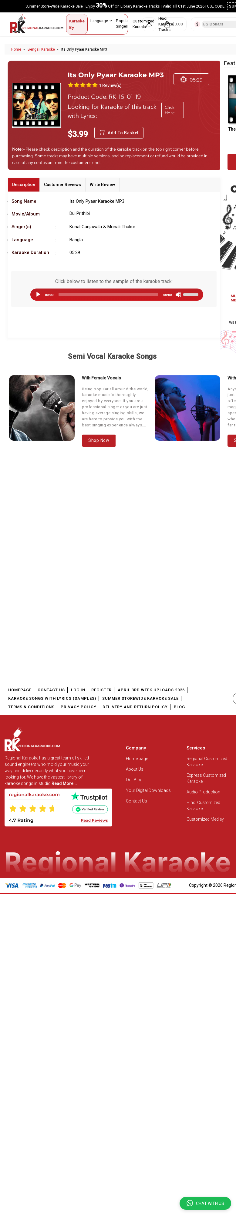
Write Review (102, 184)
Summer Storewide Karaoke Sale (140, 698)
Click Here (170, 110)
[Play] (38, 295)
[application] (113, 295)
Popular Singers (125, 23)
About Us (134, 769)
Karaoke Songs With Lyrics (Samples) (52, 698)
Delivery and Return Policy (135, 707)
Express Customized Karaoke (206, 778)
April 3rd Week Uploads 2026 (151, 690)
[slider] (109, 294)
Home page (137, 758)
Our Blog (134, 779)
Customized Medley (206, 819)
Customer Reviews (62, 184)
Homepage (20, 690)
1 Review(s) (110, 85)
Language (101, 20)
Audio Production (203, 791)
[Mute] (178, 295)
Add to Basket (119, 132)
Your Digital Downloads (148, 790)
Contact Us (51, 690)
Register (101, 690)
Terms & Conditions (31, 707)
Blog (179, 707)
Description (23, 184)
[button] (205, 1203)
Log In (78, 690)
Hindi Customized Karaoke (203, 805)
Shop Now (99, 440)
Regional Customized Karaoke (207, 761)
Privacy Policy (78, 707)
